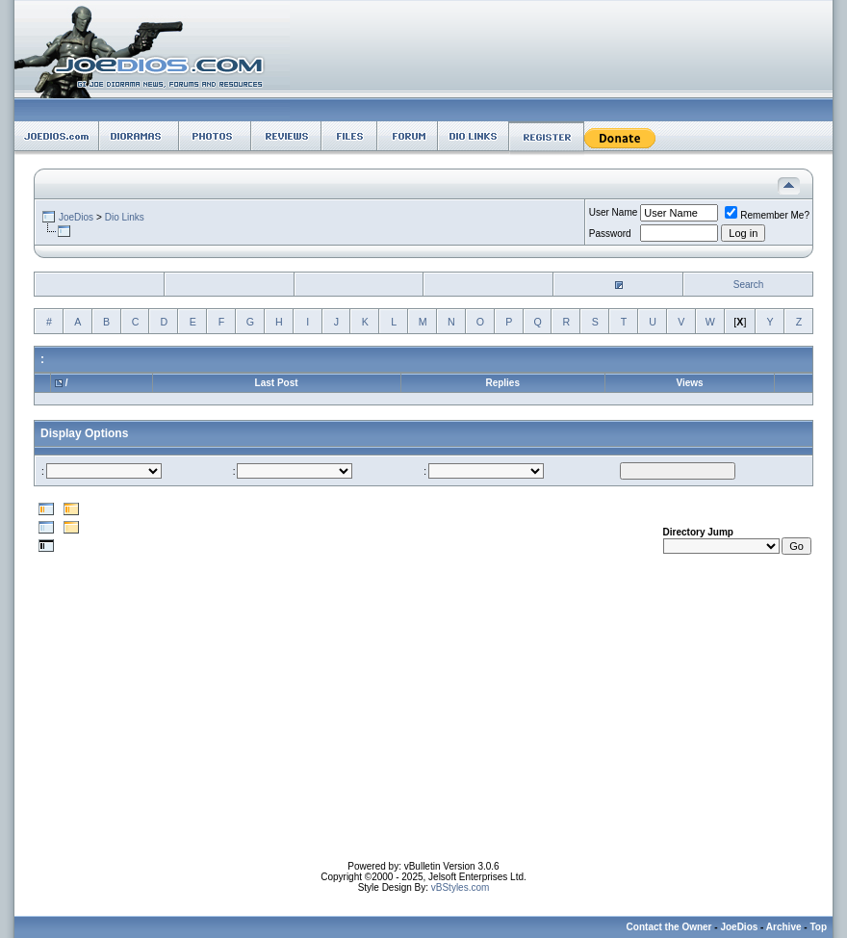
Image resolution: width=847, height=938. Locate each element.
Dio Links (124, 217)
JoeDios (76, 217)
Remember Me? (767, 215)
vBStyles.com (460, 887)
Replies (502, 383)
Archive (784, 927)
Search (748, 284)
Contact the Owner (669, 927)
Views (689, 383)
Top (818, 927)
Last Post (276, 383)
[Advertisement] (424, 726)
